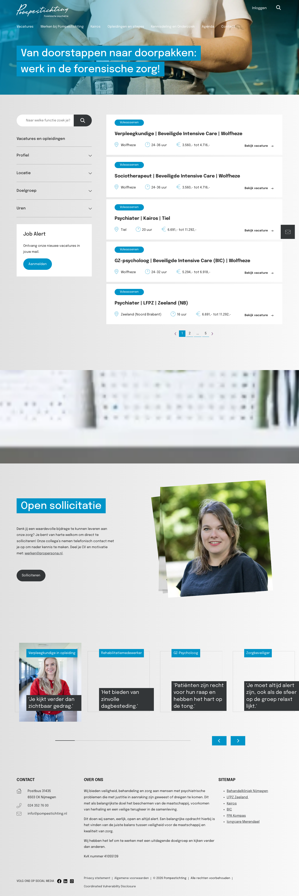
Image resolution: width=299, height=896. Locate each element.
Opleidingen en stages (126, 26)
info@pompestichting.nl (47, 813)
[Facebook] (59, 881)
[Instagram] (72, 881)
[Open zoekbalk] (278, 7)
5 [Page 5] (206, 333)
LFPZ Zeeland (238, 797)
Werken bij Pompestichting (62, 26)
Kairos (95, 26)
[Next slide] (238, 741)
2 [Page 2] (190, 333)
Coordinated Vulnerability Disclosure (110, 886)
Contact (228, 26)
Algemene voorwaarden (131, 878)
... (197, 333)
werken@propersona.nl (43, 553)
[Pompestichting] (43, 16)
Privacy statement (97, 878)
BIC (229, 809)
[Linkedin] (66, 881)
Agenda (208, 26)
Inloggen (259, 8)
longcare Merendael (243, 822)
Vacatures (25, 26)
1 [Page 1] (182, 333)
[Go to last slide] (219, 741)
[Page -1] (175, 333)
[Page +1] (212, 333)
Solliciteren (31, 575)
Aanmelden (37, 264)
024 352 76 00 (38, 805)
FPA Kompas (236, 816)
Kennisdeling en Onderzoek (173, 26)
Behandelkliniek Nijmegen (247, 791)
